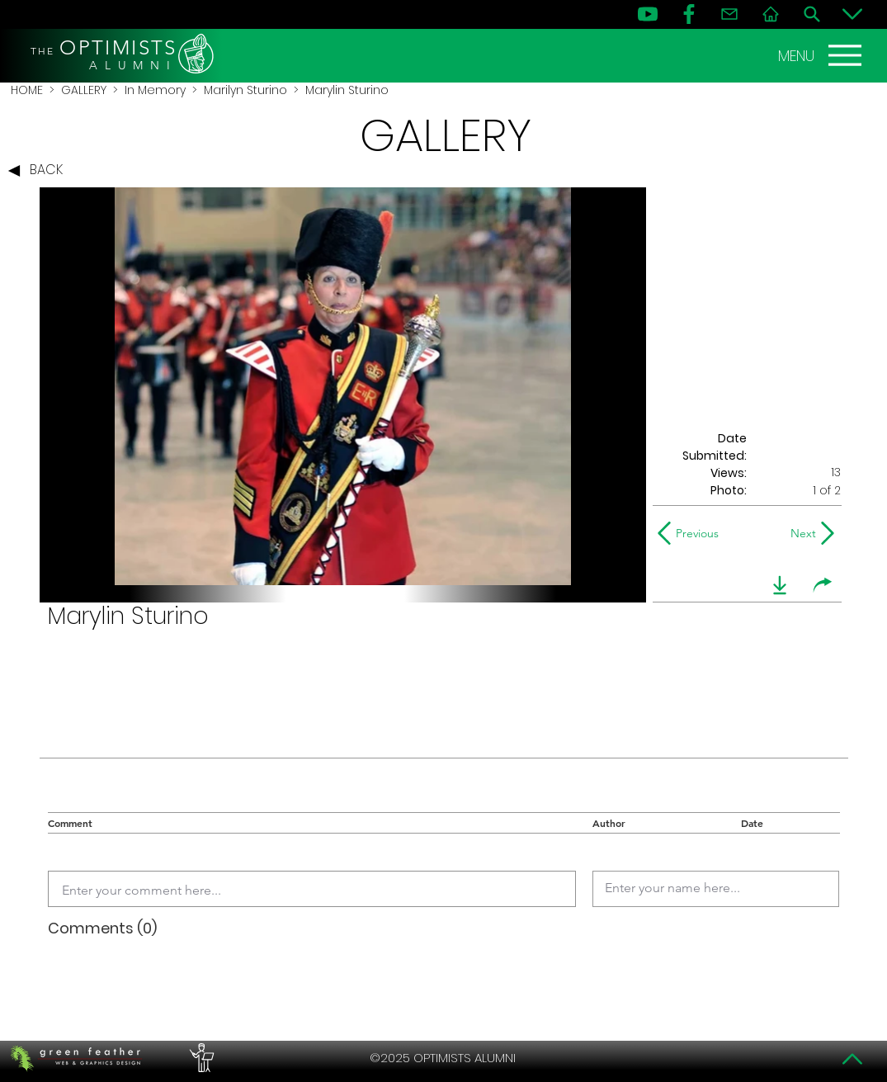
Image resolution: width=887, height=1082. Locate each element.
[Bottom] (852, 14)
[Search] (812, 14)
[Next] (800, 533)
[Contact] (729, 14)
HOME (27, 90)
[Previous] (692, 533)
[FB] (689, 14)
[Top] (852, 1058)
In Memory (155, 90)
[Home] (771, 14)
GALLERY (83, 90)
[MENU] (822, 55)
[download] (779, 585)
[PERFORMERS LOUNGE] (199, 1058)
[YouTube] (648, 14)
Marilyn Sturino (245, 90)
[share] (822, 585)
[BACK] (40, 170)
